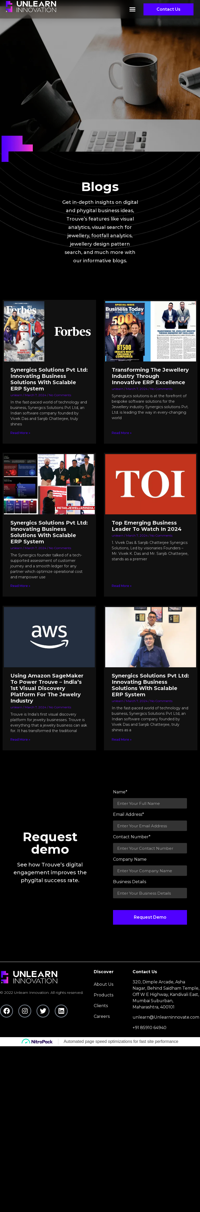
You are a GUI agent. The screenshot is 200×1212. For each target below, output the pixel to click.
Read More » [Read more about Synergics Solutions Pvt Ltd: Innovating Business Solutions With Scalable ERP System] (20, 433)
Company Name (130, 859)
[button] (133, 10)
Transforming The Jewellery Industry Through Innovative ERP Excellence (150, 376)
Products (103, 995)
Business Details (129, 882)
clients (101, 1005)
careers (102, 1016)
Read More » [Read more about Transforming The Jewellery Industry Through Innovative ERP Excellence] (122, 433)
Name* (120, 792)
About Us (103, 984)
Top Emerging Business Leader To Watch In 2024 (147, 526)
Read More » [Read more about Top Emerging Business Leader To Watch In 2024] (122, 586)
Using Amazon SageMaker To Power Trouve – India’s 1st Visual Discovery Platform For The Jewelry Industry (46, 688)
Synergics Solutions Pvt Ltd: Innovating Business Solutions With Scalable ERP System (49, 379)
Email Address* (128, 814)
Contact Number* (132, 837)
